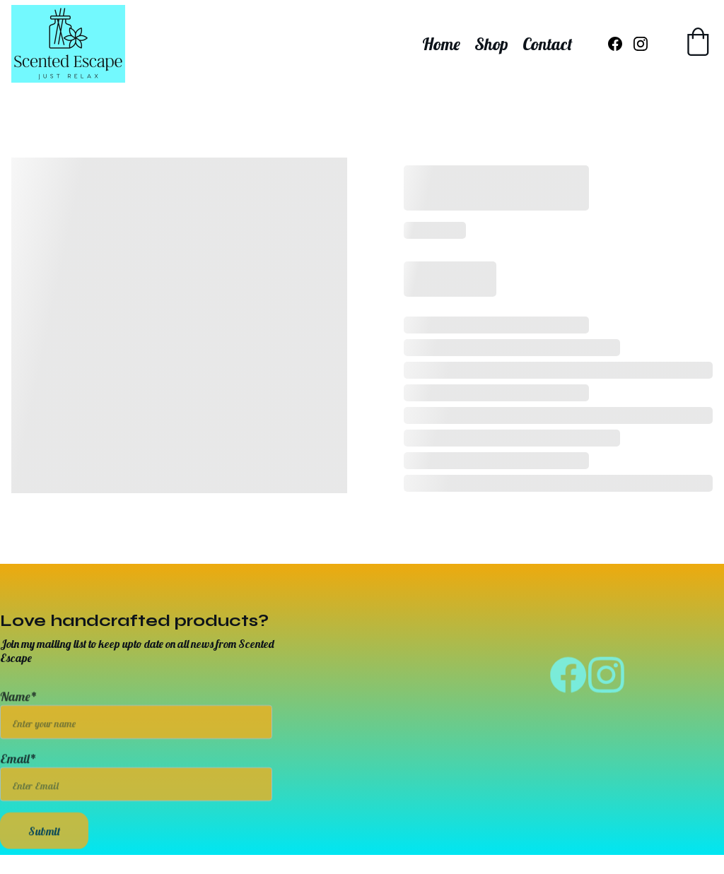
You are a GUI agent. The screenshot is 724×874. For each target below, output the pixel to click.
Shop (491, 43)
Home (441, 43)
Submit (44, 840)
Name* (18, 705)
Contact (547, 43)
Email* (18, 768)
